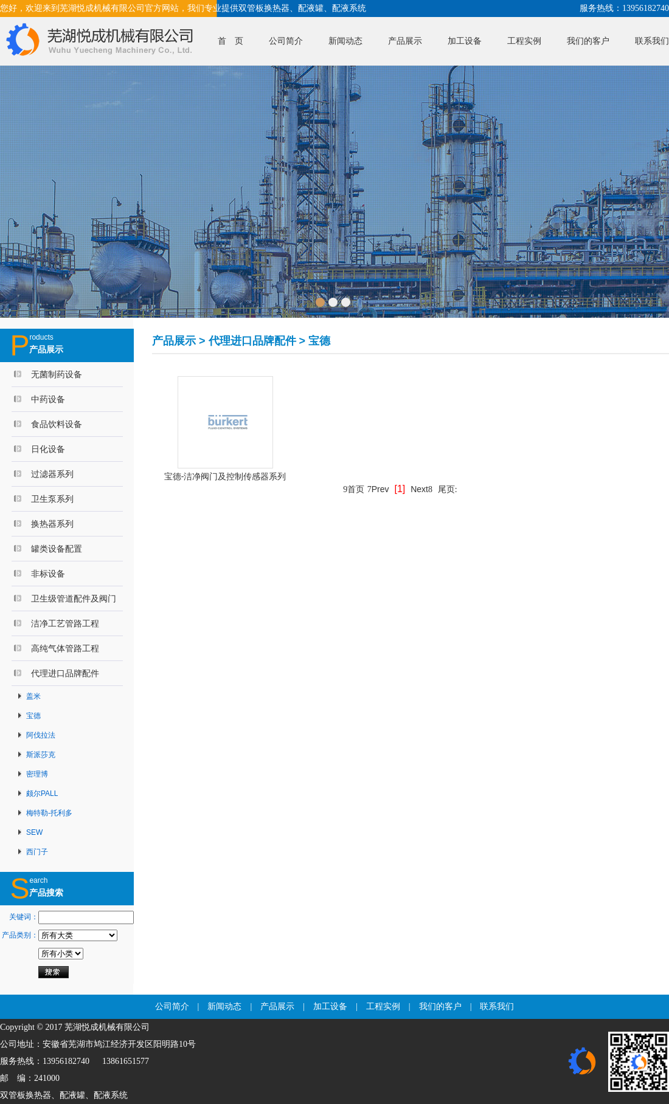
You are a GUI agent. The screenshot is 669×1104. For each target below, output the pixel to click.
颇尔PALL (42, 793)
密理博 (37, 774)
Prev (378, 489)
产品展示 (405, 41)
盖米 (33, 696)
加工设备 (465, 41)
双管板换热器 (25, 1095)
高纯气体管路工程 (65, 648)
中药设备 (48, 399)
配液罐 (72, 1095)
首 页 (230, 41)
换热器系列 (52, 524)
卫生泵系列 (52, 499)
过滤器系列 (52, 474)
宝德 (33, 715)
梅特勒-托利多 (49, 813)
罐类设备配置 (56, 549)
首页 (353, 489)
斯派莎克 (40, 754)
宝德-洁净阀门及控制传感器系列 (225, 476)
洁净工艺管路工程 (65, 623)
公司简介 (286, 41)
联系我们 (652, 41)
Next (421, 489)
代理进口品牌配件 (65, 673)
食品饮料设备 (56, 424)
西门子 (37, 852)
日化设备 (48, 449)
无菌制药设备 (56, 374)
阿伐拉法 (40, 735)
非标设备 (48, 573)
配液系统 (111, 1095)
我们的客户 (588, 41)
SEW (34, 832)
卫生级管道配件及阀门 (73, 598)
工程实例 (524, 41)
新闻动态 (345, 41)
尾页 (447, 489)
